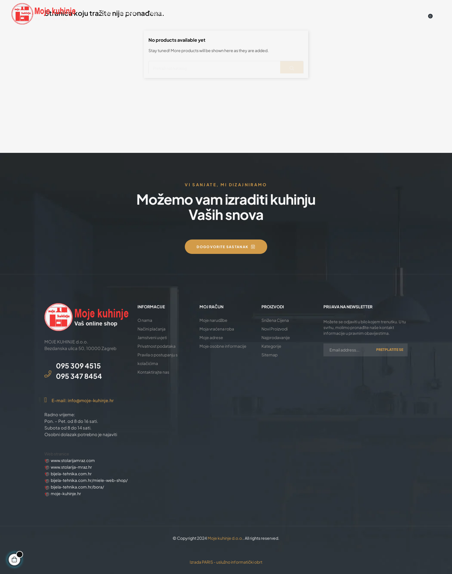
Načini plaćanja (151, 328)
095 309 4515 (78, 365)
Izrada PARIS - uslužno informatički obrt (226, 562)
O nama (145, 320)
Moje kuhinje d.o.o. (225, 538)
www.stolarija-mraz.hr (71, 467)
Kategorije (271, 346)
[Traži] (226, 66)
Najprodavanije (275, 337)
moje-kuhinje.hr (66, 493)
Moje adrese (211, 337)
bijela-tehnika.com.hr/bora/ (77, 486)
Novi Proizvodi (274, 328)
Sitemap (269, 354)
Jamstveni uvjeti (152, 337)
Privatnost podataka (157, 346)
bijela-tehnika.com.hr (71, 473)
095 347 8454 (79, 376)
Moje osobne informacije (222, 346)
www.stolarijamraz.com (73, 460)
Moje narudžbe (213, 320)
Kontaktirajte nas (153, 372)
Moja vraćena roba (216, 328)
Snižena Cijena (275, 320)
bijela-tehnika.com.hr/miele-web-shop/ (89, 480)
